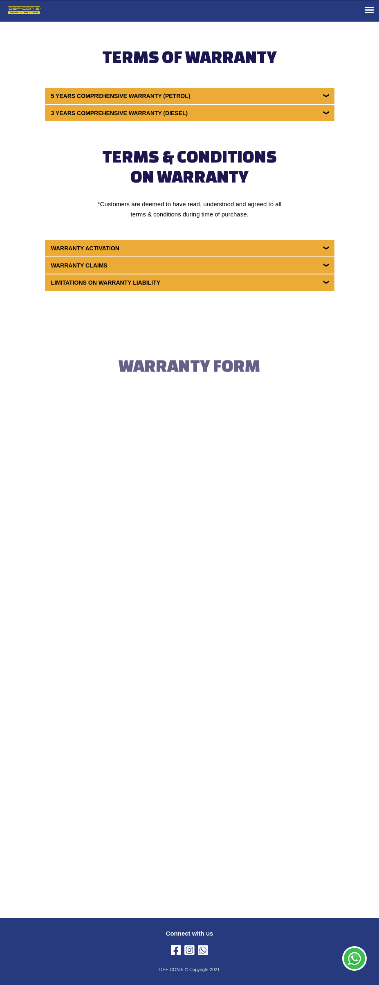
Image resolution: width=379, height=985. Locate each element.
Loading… (194, 634)
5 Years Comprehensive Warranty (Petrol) (121, 96)
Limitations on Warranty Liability (106, 282)
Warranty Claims (79, 265)
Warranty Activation (85, 248)
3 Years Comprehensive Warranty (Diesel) (119, 113)
